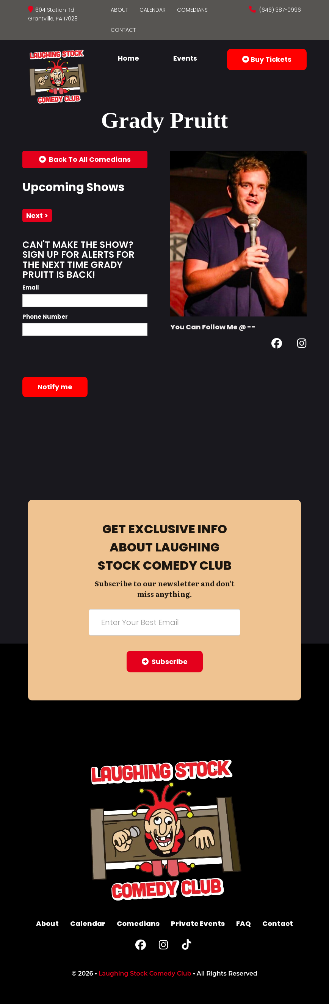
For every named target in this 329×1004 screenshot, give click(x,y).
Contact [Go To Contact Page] (123, 30)
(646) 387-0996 (279, 10)
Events (185, 58)
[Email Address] (164, 622)
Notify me (55, 387)
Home (128, 58)
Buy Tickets (266, 59)
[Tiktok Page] (186, 947)
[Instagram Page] (302, 344)
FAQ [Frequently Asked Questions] (243, 923)
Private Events (198, 923)
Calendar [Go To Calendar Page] (152, 10)
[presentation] (80, 356)
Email (30, 287)
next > (37, 215)
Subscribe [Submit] (165, 661)
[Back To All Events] (84, 159)
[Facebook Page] (276, 344)
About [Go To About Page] (119, 10)
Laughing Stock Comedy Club (145, 973)
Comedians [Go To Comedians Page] (192, 10)
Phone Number (45, 317)
